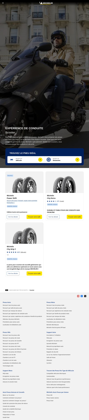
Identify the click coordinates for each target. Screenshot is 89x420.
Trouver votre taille (34, 217)
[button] (25, 159)
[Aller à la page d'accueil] (46, 3)
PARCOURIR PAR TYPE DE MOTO (18, 290)
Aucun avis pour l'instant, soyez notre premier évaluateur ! (22, 202)
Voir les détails (13, 217)
